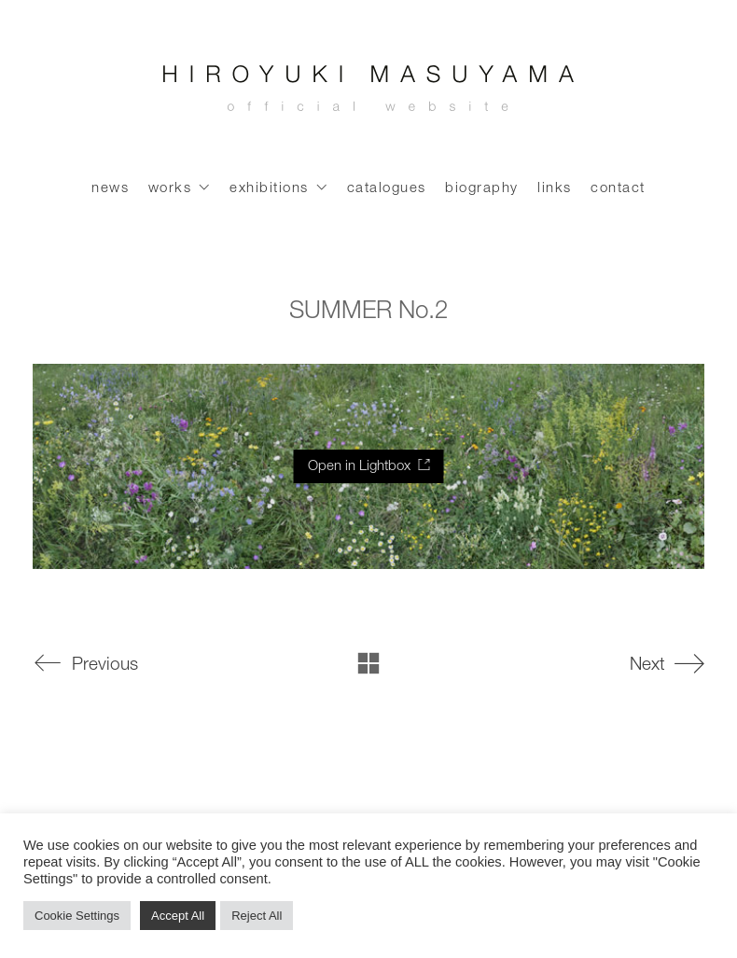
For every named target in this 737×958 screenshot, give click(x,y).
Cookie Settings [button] (77, 916)
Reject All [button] (256, 916)
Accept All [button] (177, 916)
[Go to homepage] (368, 93)
